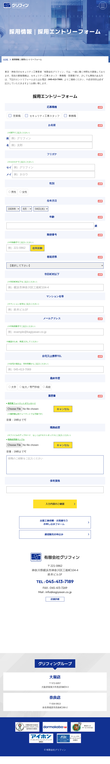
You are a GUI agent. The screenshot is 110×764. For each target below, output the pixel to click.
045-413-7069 (55, 79)
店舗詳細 (55, 599)
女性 (23, 192)
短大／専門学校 (29, 387)
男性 (12, 192)
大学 (12, 387)
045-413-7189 (60, 581)
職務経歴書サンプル (16, 439)
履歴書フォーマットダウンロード (22, 403)
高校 (46, 387)
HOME (5, 59)
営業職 (17, 115)
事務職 (72, 115)
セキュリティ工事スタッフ (45, 115)
